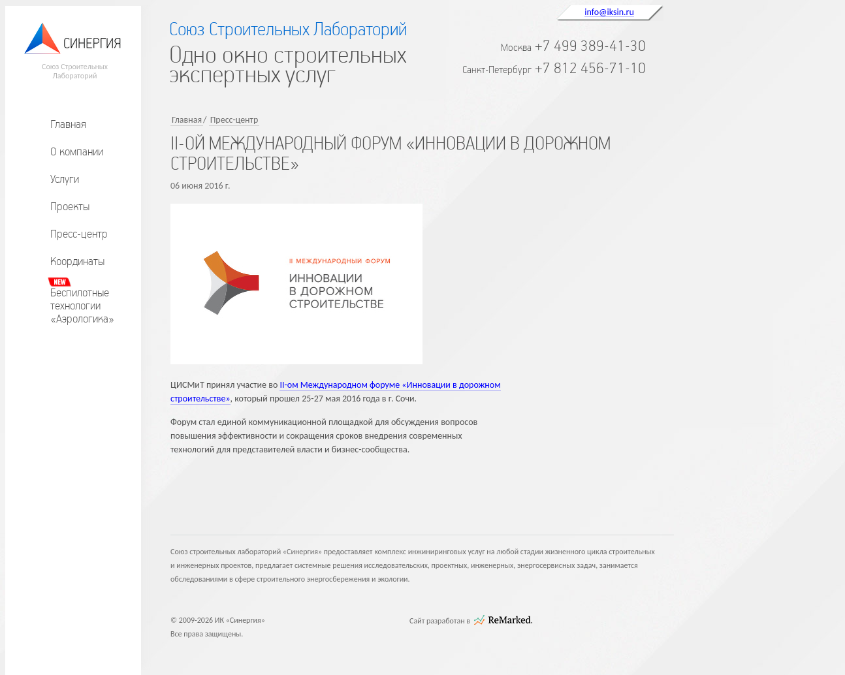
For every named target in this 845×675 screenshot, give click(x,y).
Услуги (64, 178)
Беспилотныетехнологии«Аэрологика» (82, 305)
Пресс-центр (79, 233)
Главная (68, 124)
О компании (76, 151)
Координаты (77, 261)
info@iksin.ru (609, 12)
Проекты (69, 206)
